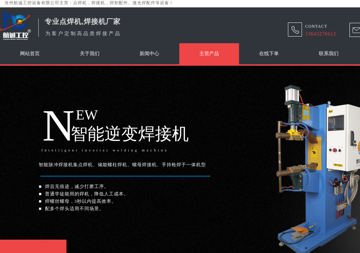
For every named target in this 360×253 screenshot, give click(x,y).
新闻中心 (149, 53)
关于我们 (89, 53)
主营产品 (209, 53)
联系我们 (329, 53)
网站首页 (30, 53)
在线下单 (269, 53)
